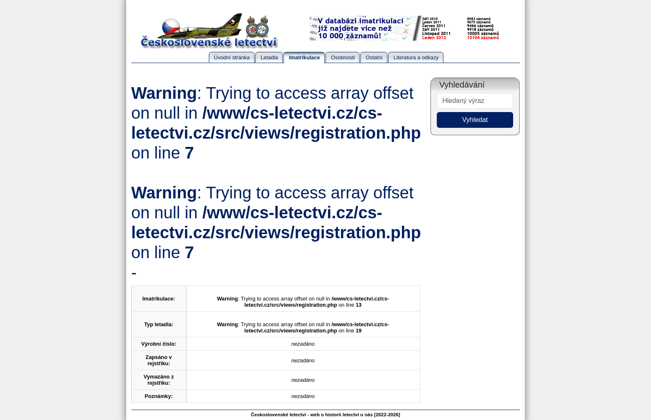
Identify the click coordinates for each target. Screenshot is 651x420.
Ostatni (374, 57)
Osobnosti (343, 57)
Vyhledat (475, 119)
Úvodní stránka (232, 57)
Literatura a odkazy (416, 57)
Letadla (269, 57)
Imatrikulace (304, 57)
